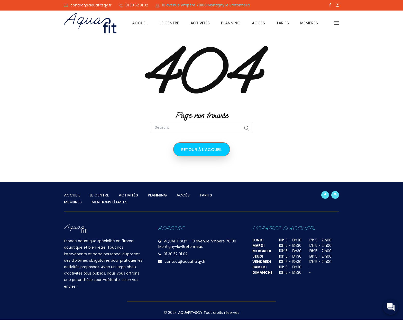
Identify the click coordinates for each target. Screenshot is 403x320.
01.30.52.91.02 (136, 5)
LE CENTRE (169, 23)
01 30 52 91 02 (175, 254)
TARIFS (282, 23)
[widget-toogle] (390, 307)
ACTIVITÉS (200, 23)
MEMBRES (309, 23)
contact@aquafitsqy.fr (91, 5)
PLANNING (231, 23)
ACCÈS (258, 23)
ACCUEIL (140, 23)
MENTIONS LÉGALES (109, 202)
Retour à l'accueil (201, 150)
